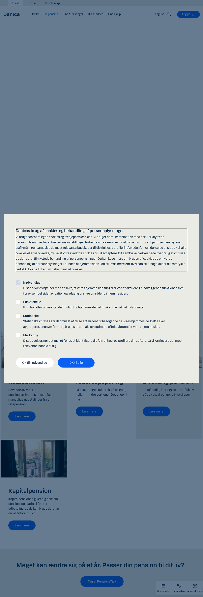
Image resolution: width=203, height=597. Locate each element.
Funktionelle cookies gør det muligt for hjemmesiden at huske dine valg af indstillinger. (84, 304)
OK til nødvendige (34, 363)
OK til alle (76, 363)
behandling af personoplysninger (39, 264)
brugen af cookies (141, 258)
